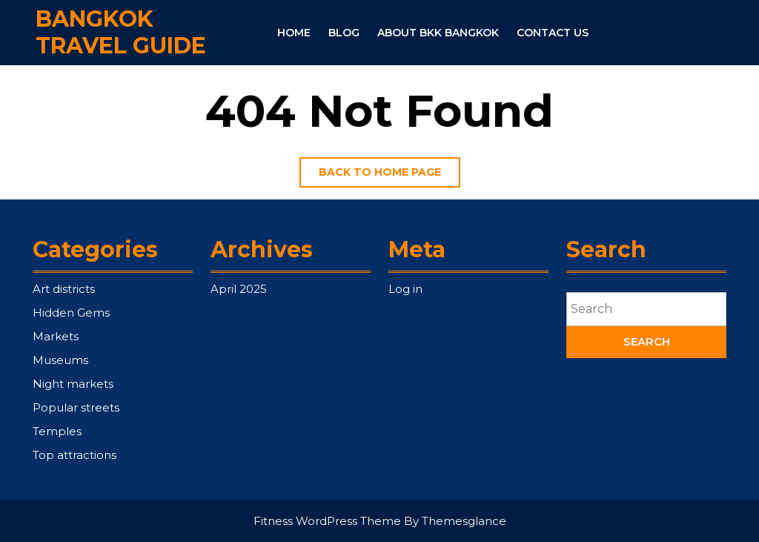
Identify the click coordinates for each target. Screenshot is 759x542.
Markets (56, 336)
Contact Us (553, 32)
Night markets (73, 384)
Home (294, 32)
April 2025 (239, 289)
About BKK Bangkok (438, 32)
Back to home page (389, 176)
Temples (57, 431)
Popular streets (76, 407)
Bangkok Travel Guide (121, 31)
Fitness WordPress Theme (327, 521)
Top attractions (74, 455)
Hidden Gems (71, 312)
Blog (343, 32)
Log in (405, 289)
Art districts (64, 289)
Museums (60, 360)
